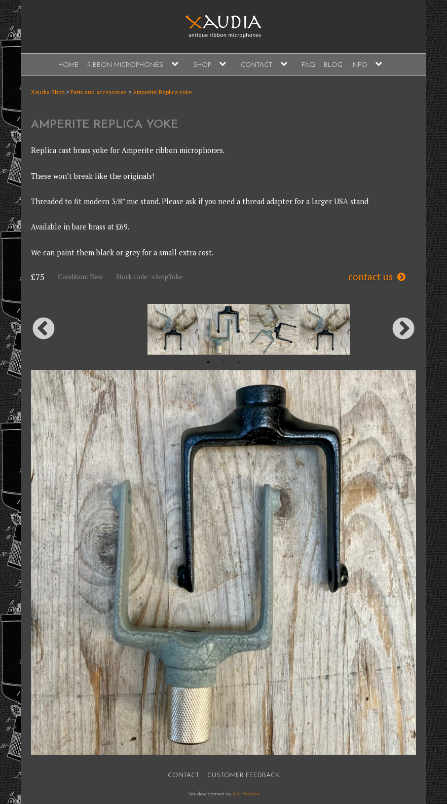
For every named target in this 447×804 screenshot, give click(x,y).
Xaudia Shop (47, 92)
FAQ (308, 65)
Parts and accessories (98, 92)
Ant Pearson (246, 794)
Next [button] (403, 329)
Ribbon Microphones (125, 65)
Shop (202, 65)
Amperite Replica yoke (162, 92)
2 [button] (223, 362)
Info (359, 65)
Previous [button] (43, 329)
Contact (256, 65)
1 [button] (208, 362)
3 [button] (239, 362)
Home (68, 65)
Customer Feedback (243, 775)
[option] (223, 329)
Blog (333, 65)
